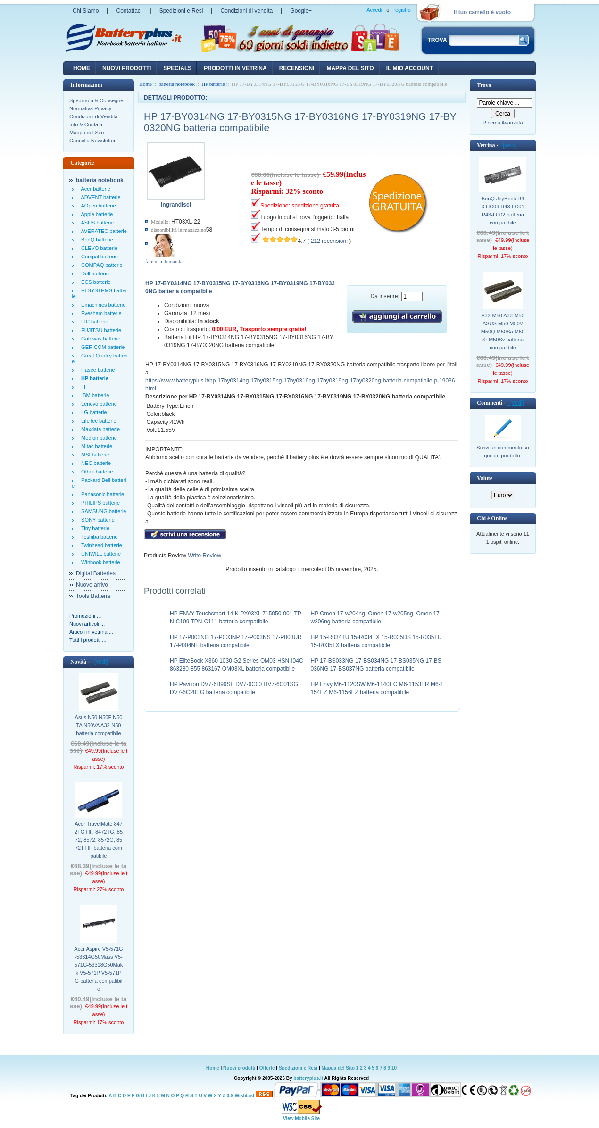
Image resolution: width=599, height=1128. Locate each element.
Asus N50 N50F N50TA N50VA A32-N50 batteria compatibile (99, 725)
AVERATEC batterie (102, 231)
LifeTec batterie (97, 420)
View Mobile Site (301, 1118)
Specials (177, 68)
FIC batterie (93, 321)
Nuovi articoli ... (87, 624)
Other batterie (95, 471)
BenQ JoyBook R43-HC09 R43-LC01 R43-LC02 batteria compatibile (502, 210)
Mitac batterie (95, 446)
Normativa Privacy (90, 108)
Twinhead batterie (100, 545)
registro (402, 10)
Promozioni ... (85, 616)
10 (394, 1067)
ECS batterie (94, 282)
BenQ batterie (95, 239)
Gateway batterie (99, 338)
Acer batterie (94, 188)
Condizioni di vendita (246, 11)
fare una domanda (164, 261)
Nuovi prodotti (239, 1067)
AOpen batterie (97, 205)
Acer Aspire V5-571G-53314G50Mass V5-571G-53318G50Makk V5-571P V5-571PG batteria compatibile (98, 969)
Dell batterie (93, 273)
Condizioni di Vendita (93, 116)
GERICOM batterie (101, 347)
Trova (484, 85)
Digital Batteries (96, 573)
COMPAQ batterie (100, 265)
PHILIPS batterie (99, 503)
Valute (484, 478)
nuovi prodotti (126, 68)
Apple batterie (95, 214)
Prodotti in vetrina (235, 68)
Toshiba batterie (98, 536)
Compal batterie (98, 256)
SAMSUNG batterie (102, 511)
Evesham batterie (100, 313)
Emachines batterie (101, 304)
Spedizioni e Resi (181, 11)
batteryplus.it (308, 1078)
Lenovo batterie (97, 403)
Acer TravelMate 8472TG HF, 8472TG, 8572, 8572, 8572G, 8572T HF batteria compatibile (99, 840)
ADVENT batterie (99, 197)
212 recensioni (329, 241)
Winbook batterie (99, 562)
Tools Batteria (93, 596)
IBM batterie (93, 395)
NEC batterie (94, 463)
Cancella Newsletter (92, 140)
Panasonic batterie (101, 494)
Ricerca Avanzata (503, 122)
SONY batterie (96, 520)
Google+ (301, 11)
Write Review (203, 555)
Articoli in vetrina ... (91, 632)
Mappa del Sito (86, 132)
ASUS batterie (96, 222)
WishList (245, 1095)
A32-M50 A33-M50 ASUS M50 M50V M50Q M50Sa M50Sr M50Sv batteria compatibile (502, 331)
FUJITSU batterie (99, 330)
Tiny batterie (93, 528)
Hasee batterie (96, 370)
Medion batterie (97, 437)
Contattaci (128, 11)
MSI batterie (93, 454)
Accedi (374, 10)
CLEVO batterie (97, 248)
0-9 (230, 1095)
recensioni (297, 68)
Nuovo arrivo (92, 584)
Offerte (267, 1067)
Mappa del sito (350, 68)
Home (81, 68)
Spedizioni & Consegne (96, 100)
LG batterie (92, 412)
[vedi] (99, 661)
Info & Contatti (85, 124)
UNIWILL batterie (99, 553)
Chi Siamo (86, 11)
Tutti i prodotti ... (87, 640)
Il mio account (409, 68)
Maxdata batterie (99, 429)
